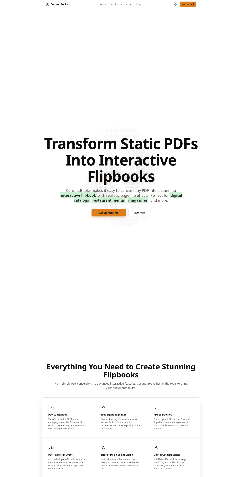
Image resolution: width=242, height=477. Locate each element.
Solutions (116, 4)
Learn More (139, 212)
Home (103, 4)
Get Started (188, 4)
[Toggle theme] (175, 4)
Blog (138, 4)
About (129, 4)
